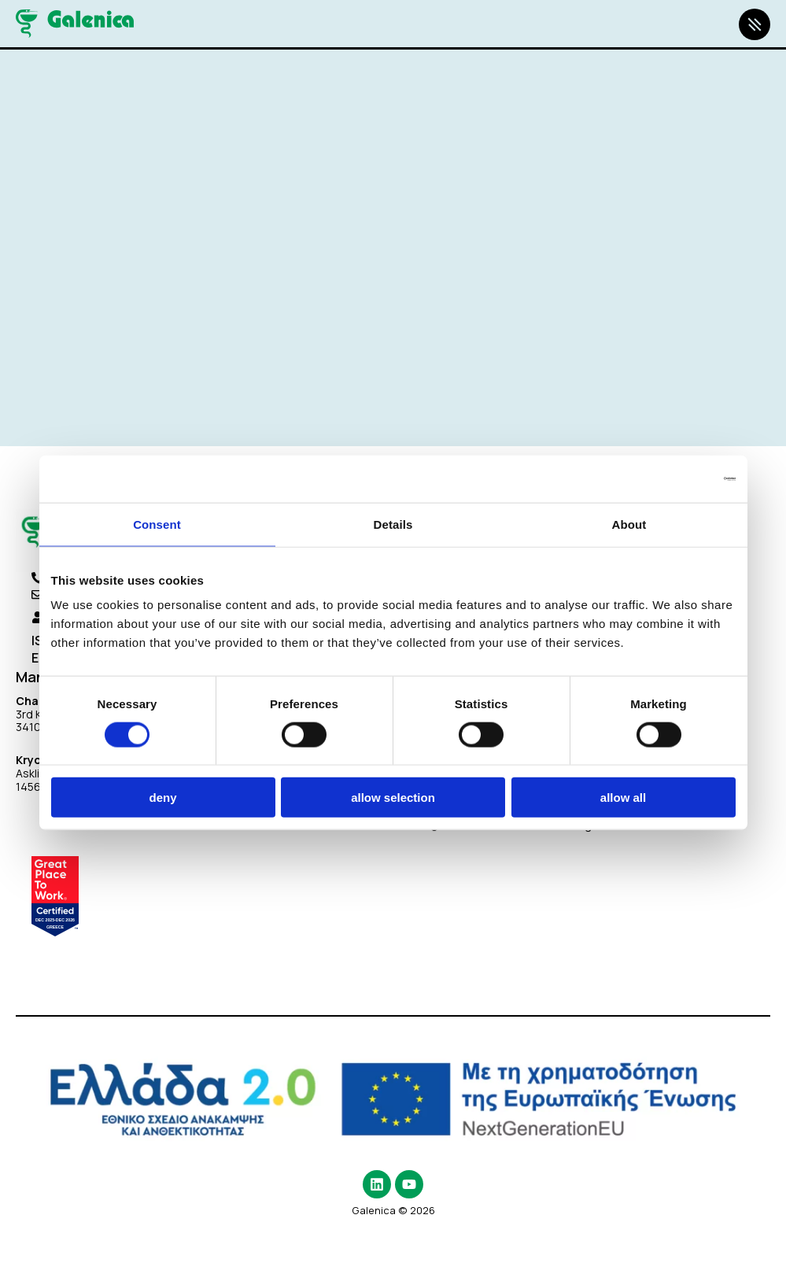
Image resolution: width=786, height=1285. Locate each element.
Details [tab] (393, 523)
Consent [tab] (157, 523)
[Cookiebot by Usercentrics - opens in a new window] (667, 478)
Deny (162, 797)
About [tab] (629, 523)
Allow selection (393, 797)
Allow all (623, 797)
